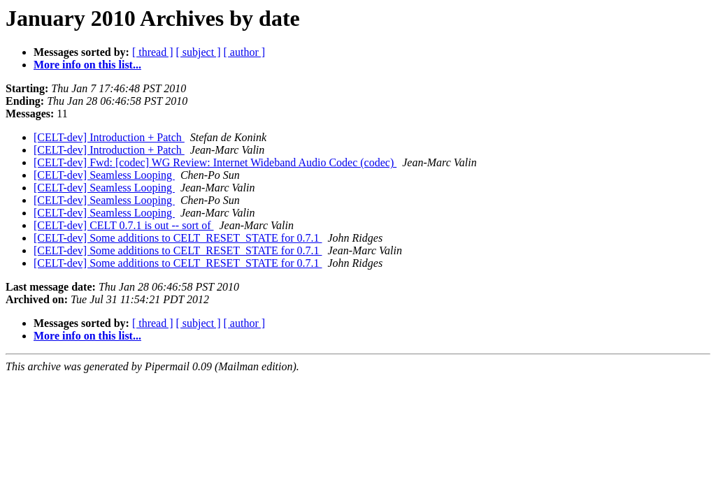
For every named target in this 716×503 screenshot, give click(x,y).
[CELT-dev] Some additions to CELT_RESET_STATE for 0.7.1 (178, 238)
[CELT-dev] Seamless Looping (104, 175)
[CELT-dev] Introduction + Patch (109, 137)
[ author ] (245, 52)
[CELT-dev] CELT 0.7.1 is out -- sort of (123, 225)
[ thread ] (152, 52)
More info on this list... (87, 65)
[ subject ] (198, 52)
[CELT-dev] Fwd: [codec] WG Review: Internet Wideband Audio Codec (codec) (215, 162)
